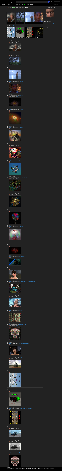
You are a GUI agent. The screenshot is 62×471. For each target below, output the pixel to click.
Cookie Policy (39, 469)
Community (18, 4)
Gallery (20, 7)
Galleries (13, 4)
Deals (25, 4)
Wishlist (26, 7)
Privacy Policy (45, 469)
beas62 (10, 67)
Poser (28, 4)
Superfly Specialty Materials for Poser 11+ (23, 37)
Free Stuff (9, 4)
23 (53, 24)
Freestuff (23, 7)
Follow (13, 7)
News (22, 4)
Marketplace (4, 4)
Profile (17, 7)
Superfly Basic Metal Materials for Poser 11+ (33, 37)
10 (46, 24)
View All (13, 25)
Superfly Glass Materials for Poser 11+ (13, 37)
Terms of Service (32, 469)
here (17, 42)
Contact (31, 4)
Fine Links (36, 37)
